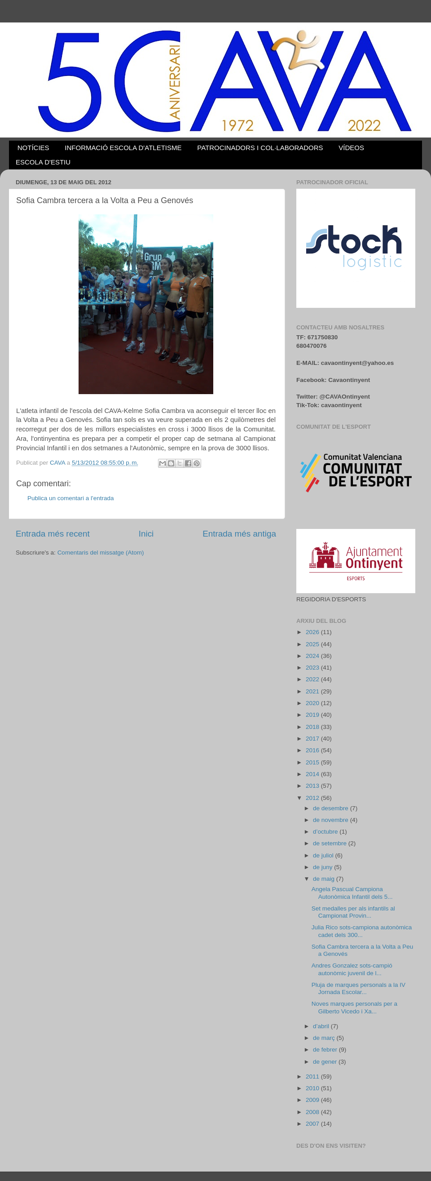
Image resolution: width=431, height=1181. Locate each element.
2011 (313, 1076)
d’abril (322, 1026)
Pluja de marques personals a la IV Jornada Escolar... (358, 988)
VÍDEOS (351, 147)
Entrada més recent (53, 533)
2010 (313, 1088)
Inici (146, 533)
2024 (313, 656)
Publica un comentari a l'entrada (70, 498)
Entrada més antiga (239, 533)
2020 (313, 703)
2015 (313, 762)
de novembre (331, 820)
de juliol (324, 855)
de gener (326, 1061)
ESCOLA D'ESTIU (43, 162)
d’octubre (326, 831)
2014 (313, 774)
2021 (313, 691)
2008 (313, 1112)
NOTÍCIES (33, 147)
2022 (313, 679)
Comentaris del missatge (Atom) (100, 552)
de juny (323, 867)
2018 (313, 727)
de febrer (326, 1049)
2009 (313, 1100)
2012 (313, 798)
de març (325, 1037)
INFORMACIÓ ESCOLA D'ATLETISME (123, 147)
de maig (324, 878)
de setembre (330, 843)
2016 (313, 750)
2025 (313, 644)
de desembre (331, 808)
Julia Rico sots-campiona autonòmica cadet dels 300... (362, 931)
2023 (313, 667)
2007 (313, 1123)
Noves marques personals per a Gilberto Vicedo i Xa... (354, 1007)
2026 (313, 632)
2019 (313, 714)
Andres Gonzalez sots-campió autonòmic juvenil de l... (352, 969)
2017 (313, 738)
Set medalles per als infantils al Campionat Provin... (353, 912)
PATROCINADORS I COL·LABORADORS (260, 147)
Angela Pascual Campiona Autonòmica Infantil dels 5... (352, 893)
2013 (313, 785)
